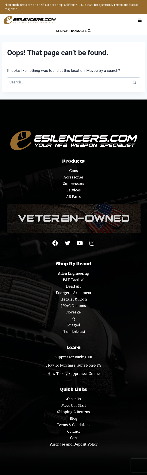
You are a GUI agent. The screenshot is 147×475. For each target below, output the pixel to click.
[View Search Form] (73, 31)
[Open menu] (139, 20)
